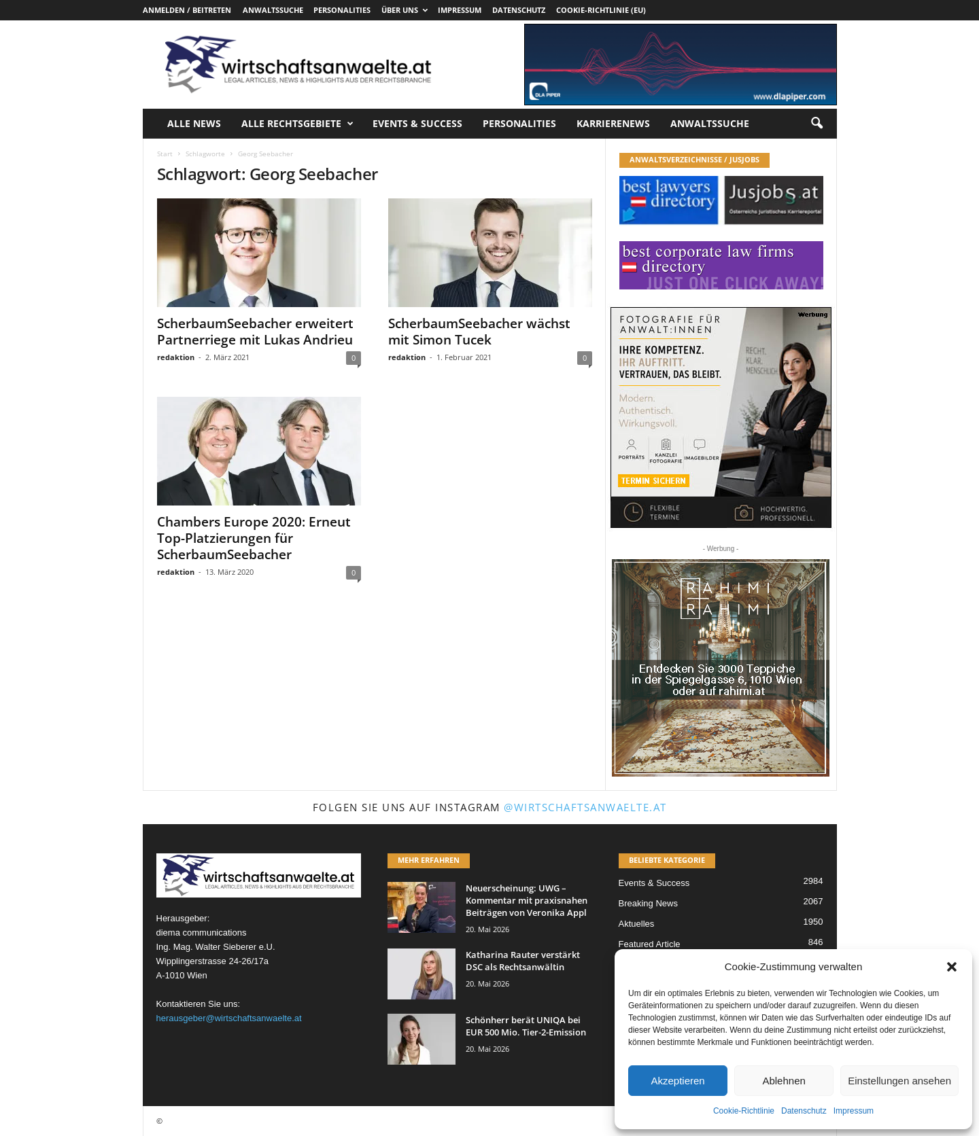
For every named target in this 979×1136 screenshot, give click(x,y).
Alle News (194, 123)
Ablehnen (783, 1080)
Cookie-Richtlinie (743, 1111)
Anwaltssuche (273, 10)
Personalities (342, 10)
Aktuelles (637, 924)
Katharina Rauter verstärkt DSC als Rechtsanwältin (523, 960)
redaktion (175, 357)
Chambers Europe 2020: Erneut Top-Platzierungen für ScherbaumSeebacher (254, 538)
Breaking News (648, 903)
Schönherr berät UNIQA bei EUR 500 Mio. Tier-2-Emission (526, 1026)
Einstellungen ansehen (899, 1080)
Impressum (854, 1111)
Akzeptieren (677, 1080)
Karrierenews (613, 123)
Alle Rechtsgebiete (297, 124)
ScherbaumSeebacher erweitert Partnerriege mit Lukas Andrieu (255, 332)
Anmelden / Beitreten (187, 10)
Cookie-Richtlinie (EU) (601, 10)
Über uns (404, 10)
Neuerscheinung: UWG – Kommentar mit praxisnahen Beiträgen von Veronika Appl (526, 900)
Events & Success (417, 123)
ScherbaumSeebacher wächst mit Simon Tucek (479, 332)
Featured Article (650, 944)
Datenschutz (804, 1111)
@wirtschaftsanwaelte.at (585, 807)
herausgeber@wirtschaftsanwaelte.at (229, 1018)
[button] (952, 967)
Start (165, 153)
